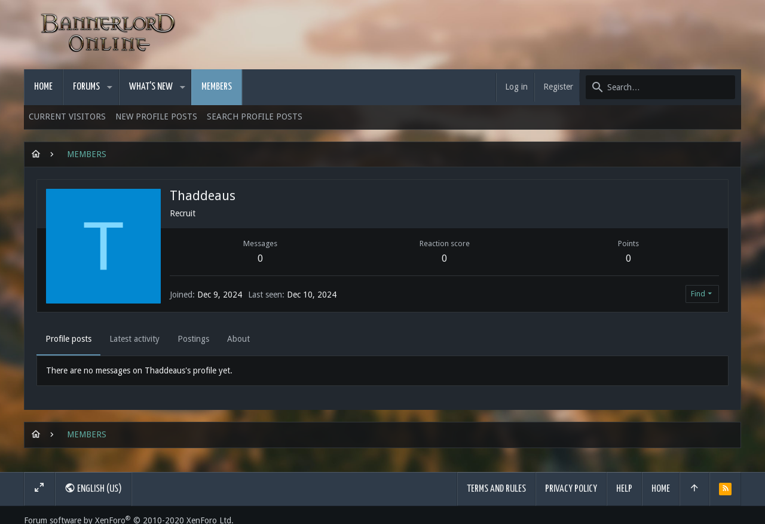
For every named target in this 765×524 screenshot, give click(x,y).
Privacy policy (571, 489)
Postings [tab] (193, 339)
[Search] (660, 87)
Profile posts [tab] (68, 339)
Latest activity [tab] (134, 339)
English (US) (93, 488)
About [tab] (238, 339)
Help (624, 489)
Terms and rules (496, 489)
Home (660, 489)
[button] (109, 87)
